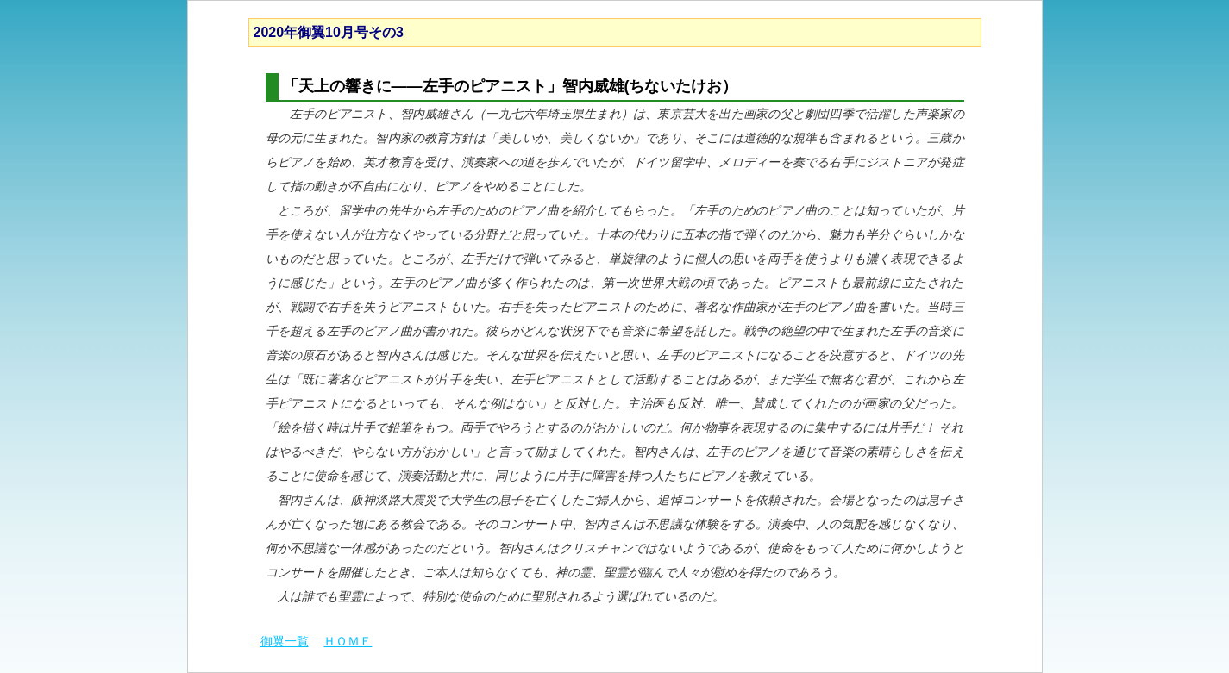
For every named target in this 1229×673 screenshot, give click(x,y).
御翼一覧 (284, 641)
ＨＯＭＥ (347, 641)
